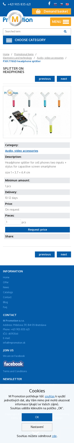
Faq (5, 307)
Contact (7, 297)
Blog (5, 302)
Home (6, 277)
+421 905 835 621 (17, 4)
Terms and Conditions (15, 371)
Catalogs (8, 292)
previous (45, 78)
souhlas (50, 396)
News (6, 287)
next (64, 78)
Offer (5, 282)
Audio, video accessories (21, 150)
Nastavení (37, 427)
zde (54, 436)
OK (37, 417)
